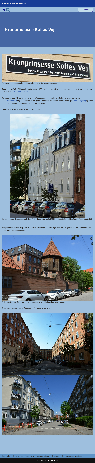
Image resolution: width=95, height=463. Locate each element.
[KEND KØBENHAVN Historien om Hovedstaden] (14, 4)
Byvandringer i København (23, 456)
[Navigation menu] (85, 10)
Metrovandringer (43, 456)
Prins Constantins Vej (20, 92)
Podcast (56, 456)
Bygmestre (6, 456)
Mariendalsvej (11, 101)
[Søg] (8, 10)
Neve (39, 461)
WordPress (54, 461)
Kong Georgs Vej (79, 101)
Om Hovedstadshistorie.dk (72, 456)
